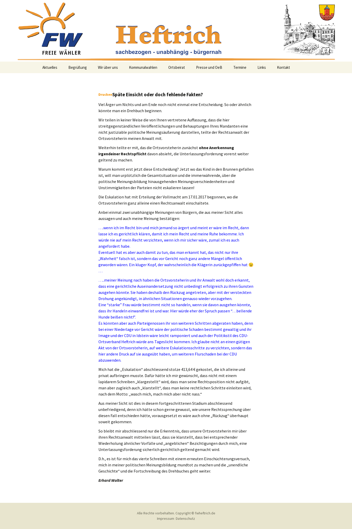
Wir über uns (108, 67)
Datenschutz (185, 518)
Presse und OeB (209, 67)
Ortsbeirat (176, 67)
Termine (239, 67)
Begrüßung (77, 67)
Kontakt (283, 67)
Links (261, 67)
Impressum (165, 518)
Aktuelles (49, 67)
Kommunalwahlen (143, 67)
